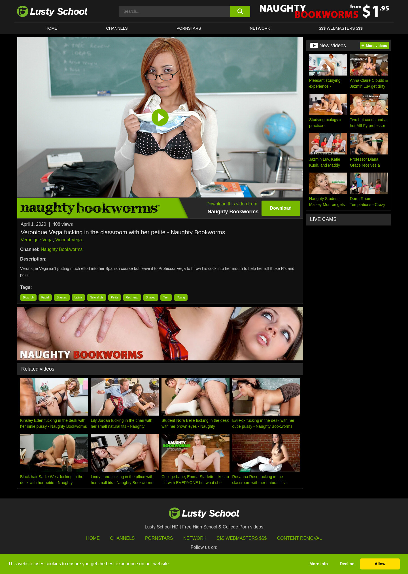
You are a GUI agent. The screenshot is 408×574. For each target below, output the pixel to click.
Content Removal (299, 538)
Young (181, 297)
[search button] (240, 11)
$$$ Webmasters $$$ (242, 538)
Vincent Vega (68, 239)
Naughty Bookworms (62, 249)
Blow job (28, 297)
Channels (117, 28)
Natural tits (96, 297)
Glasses (62, 297)
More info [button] (318, 564)
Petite (114, 297)
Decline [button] (347, 564)
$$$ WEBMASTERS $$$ (341, 28)
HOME (51, 28)
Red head (132, 297)
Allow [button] (380, 564)
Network (260, 28)
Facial (45, 297)
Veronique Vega (37, 239)
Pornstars (189, 28)
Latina (78, 297)
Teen (166, 297)
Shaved (151, 297)
